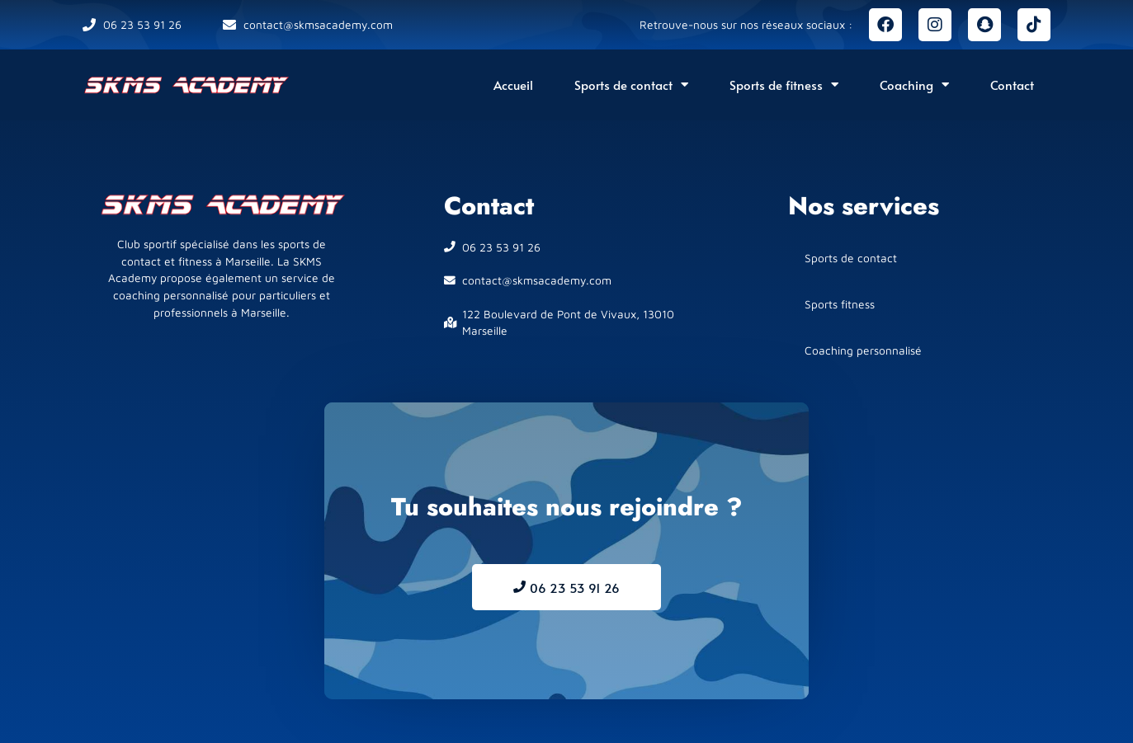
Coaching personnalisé (863, 350)
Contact (1012, 84)
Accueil (513, 84)
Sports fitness (840, 304)
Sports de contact (631, 84)
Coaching (914, 84)
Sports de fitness (783, 84)
